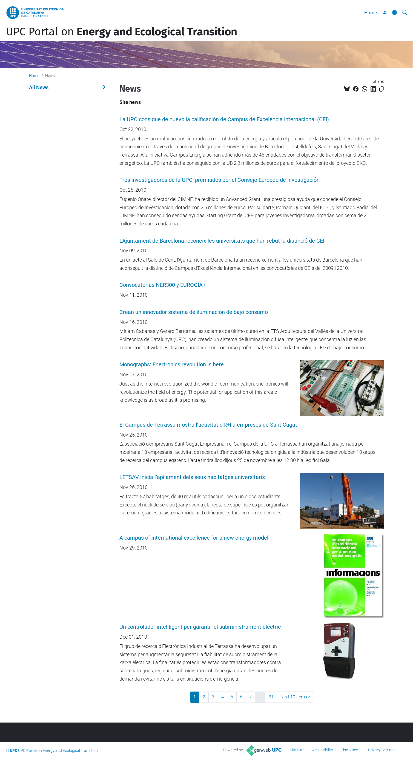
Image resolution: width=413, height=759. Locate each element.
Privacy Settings (381, 750)
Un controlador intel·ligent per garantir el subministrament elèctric (200, 627)
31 (271, 696)
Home (370, 12)
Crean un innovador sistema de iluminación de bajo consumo (193, 312)
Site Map (297, 750)
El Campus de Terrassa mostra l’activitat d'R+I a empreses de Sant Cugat (208, 425)
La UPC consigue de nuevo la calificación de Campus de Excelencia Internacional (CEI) (224, 119)
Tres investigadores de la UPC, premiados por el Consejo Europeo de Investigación (219, 180)
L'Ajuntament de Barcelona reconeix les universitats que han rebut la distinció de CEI (221, 241)
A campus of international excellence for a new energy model (193, 538)
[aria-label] (404, 13)
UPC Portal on (121, 31)
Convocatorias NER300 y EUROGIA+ (162, 285)
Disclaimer (349, 750)
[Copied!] (381, 89)
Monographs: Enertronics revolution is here (171, 364)
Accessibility (322, 750)
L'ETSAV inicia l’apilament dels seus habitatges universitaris (192, 477)
